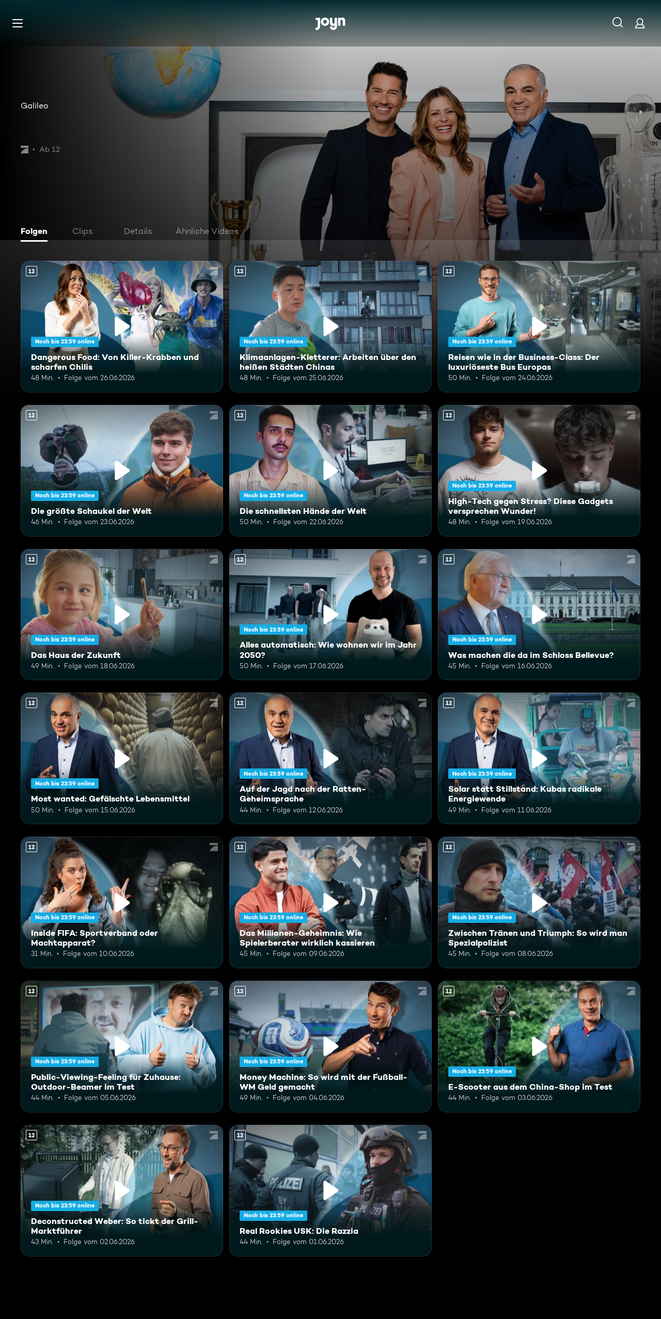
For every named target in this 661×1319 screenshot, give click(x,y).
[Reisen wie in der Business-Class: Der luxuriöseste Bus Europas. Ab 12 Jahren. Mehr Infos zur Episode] (539, 326)
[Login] (640, 23)
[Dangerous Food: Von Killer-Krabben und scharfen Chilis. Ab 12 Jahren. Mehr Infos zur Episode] (122, 326)
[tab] (37, 232)
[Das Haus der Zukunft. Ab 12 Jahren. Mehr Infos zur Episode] (122, 615)
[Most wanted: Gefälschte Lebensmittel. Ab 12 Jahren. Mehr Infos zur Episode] (122, 758)
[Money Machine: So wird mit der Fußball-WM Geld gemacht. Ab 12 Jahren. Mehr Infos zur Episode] (330, 1046)
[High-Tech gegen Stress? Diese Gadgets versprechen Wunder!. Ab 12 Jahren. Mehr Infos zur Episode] (539, 471)
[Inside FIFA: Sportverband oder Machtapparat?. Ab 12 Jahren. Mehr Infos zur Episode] (122, 902)
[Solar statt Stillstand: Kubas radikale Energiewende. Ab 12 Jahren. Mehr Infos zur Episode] (539, 758)
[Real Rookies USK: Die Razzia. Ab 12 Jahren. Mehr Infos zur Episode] (330, 1191)
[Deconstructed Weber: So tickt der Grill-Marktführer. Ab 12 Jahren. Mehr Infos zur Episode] (122, 1191)
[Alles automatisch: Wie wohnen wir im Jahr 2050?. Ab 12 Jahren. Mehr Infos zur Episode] (330, 615)
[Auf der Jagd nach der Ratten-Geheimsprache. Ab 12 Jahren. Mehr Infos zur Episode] (330, 758)
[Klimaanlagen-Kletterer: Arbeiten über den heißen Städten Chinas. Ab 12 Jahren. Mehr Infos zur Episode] (330, 326)
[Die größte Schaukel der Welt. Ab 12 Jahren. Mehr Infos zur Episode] (122, 471)
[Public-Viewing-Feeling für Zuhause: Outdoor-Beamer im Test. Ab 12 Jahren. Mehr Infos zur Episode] (122, 1046)
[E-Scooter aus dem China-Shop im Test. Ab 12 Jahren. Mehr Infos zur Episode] (539, 1046)
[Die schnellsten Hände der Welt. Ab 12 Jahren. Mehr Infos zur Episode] (330, 471)
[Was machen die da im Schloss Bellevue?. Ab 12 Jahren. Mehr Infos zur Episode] (539, 615)
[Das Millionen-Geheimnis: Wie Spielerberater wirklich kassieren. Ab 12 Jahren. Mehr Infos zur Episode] (330, 902)
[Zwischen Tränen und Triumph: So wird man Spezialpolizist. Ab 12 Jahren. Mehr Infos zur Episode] (539, 902)
